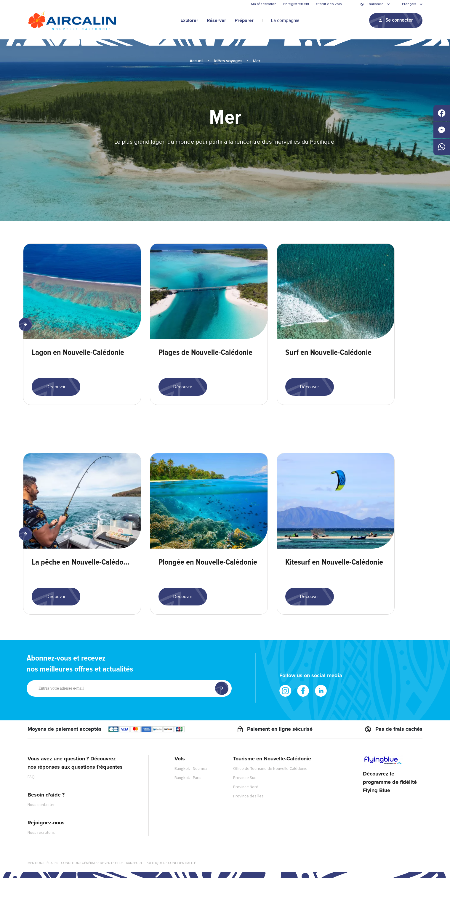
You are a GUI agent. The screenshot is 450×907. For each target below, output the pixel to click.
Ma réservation (263, 4)
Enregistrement (296, 4)
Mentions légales (43, 891)
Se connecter (399, 20)
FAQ (31, 805)
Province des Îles (248, 824)
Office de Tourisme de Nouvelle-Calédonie (270, 797)
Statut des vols (329, 4)
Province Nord (245, 815)
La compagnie (285, 20)
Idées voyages (228, 61)
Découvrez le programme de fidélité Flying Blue (390, 811)
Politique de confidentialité (171, 891)
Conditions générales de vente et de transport (101, 891)
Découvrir (56, 401)
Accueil (196, 61)
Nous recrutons (41, 861)
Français (409, 4)
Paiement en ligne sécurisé (280, 758)
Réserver (216, 20)
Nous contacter (41, 833)
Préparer (244, 20)
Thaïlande (375, 4)
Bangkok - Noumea (190, 797)
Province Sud (245, 806)
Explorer (189, 20)
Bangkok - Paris (187, 806)
